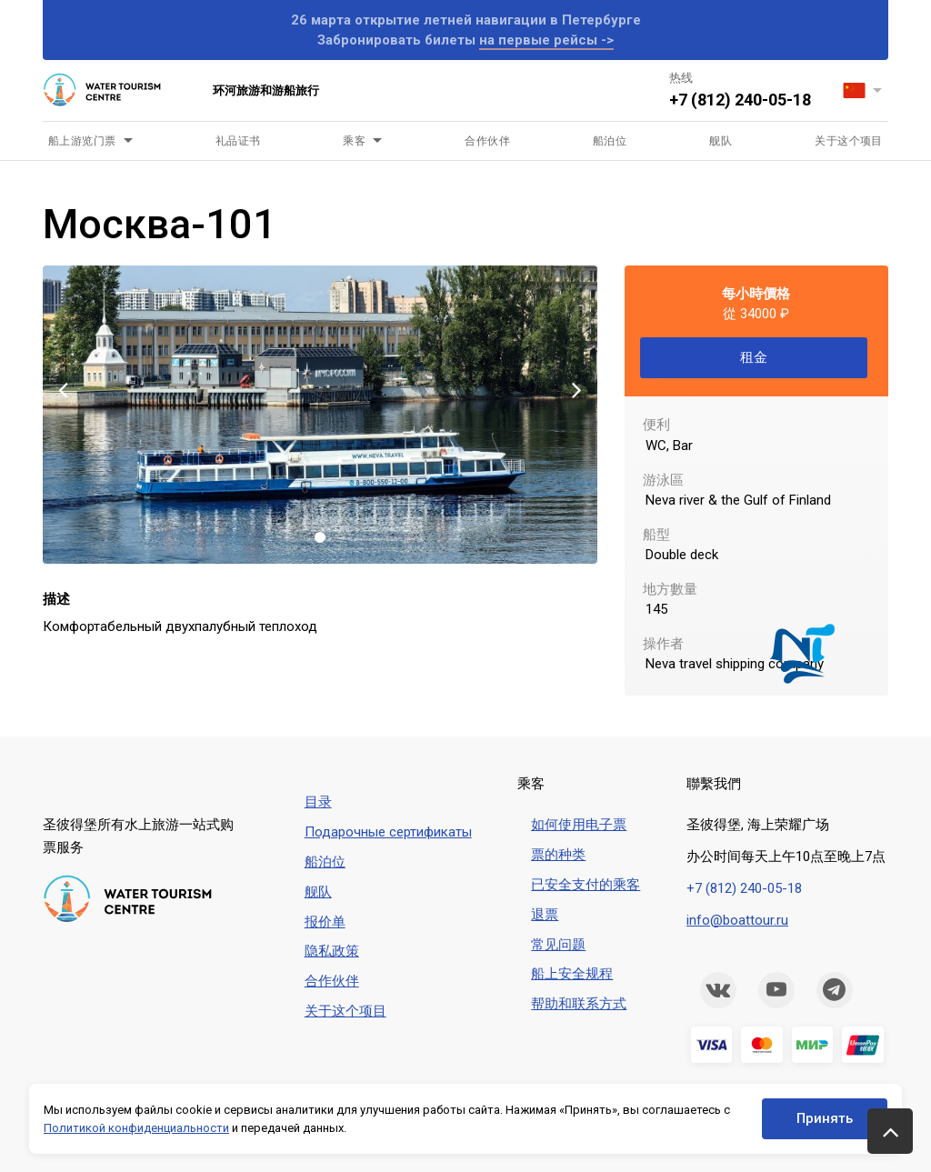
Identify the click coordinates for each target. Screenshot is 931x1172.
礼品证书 (238, 141)
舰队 (720, 141)
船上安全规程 (572, 974)
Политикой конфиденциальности (136, 1128)
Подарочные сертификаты (388, 832)
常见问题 (558, 945)
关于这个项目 (849, 141)
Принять (824, 1118)
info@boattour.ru (737, 920)
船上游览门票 (82, 141)
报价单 (325, 922)
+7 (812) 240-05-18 (740, 99)
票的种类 (558, 854)
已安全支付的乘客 (585, 884)
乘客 (354, 141)
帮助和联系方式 (578, 1004)
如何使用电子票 (578, 824)
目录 (318, 802)
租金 (753, 357)
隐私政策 (332, 951)
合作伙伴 (487, 141)
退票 (544, 915)
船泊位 (609, 141)
